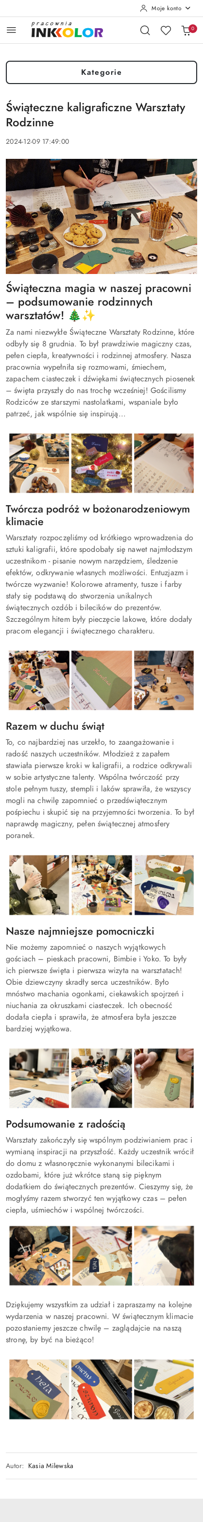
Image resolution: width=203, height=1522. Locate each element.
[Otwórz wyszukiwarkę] (145, 30)
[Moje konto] (165, 8)
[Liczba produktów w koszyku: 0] (186, 30)
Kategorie (101, 72)
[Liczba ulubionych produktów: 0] (165, 30)
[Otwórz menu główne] (11, 29)
